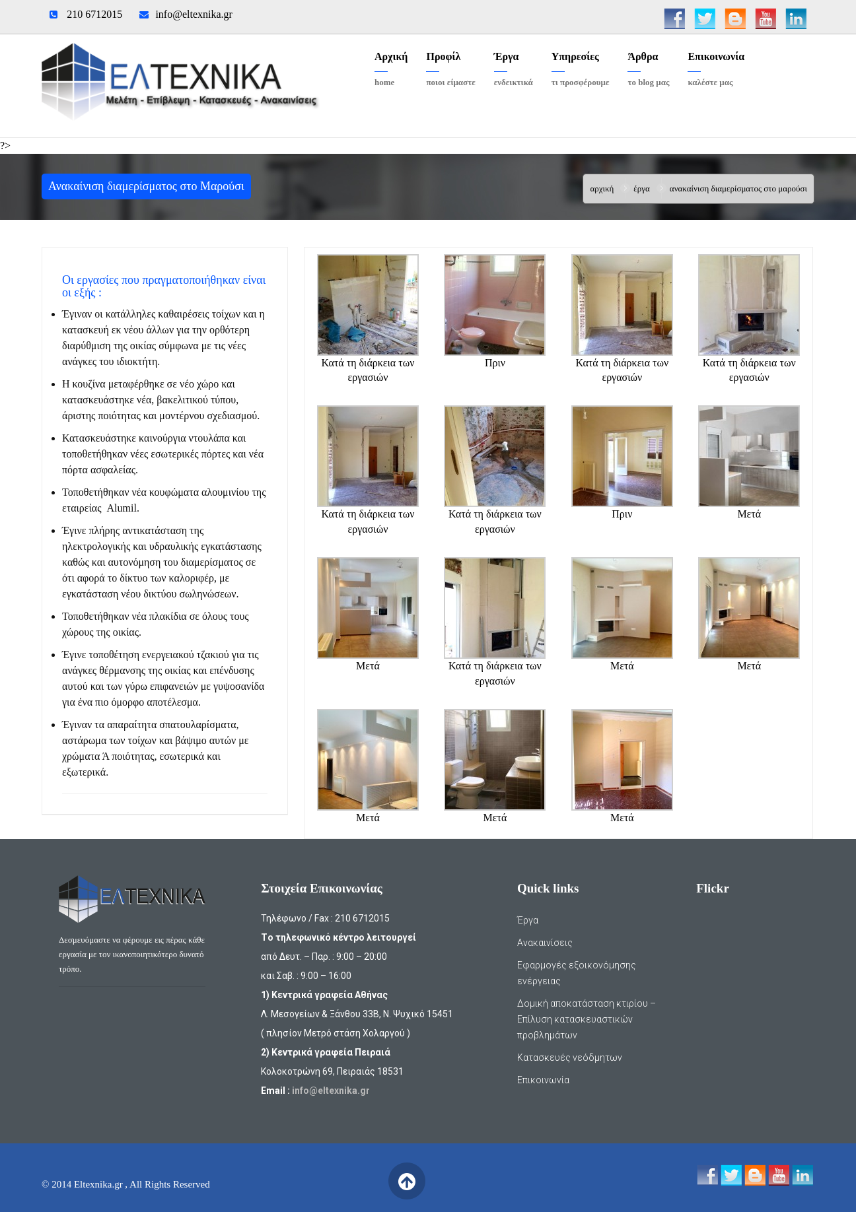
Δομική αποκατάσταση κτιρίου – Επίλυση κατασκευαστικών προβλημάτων (586, 1019)
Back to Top (406, 1180)
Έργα (641, 188)
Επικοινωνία (543, 1080)
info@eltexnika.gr (193, 14)
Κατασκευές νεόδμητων (569, 1057)
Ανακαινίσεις (545, 942)
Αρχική (602, 188)
